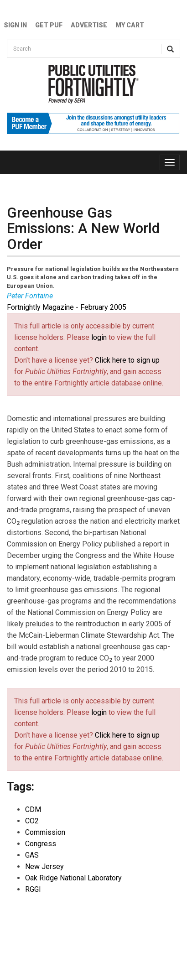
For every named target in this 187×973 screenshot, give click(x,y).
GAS (32, 855)
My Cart (129, 25)
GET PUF (48, 25)
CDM (33, 809)
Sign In (15, 25)
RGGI (33, 889)
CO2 (32, 821)
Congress (40, 843)
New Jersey (44, 866)
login (99, 337)
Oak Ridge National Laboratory (73, 878)
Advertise (89, 25)
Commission (45, 832)
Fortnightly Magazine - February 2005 (66, 307)
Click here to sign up (127, 360)
